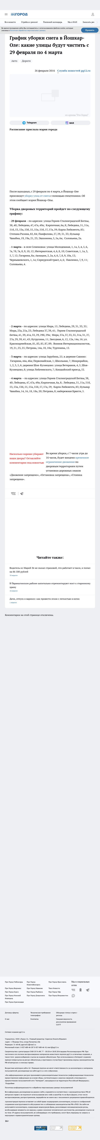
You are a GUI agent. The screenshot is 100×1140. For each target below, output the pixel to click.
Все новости (10, 22)
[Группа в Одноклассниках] (80, 990)
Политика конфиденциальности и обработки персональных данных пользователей (39, 1087)
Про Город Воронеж (13, 988)
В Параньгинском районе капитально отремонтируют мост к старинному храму (50, 587)
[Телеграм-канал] (29, 123)
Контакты (35, 1019)
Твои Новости (54, 988)
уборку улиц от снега (37, 195)
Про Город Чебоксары (14, 982)
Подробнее (9, 1083)
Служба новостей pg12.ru (73, 70)
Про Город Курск (12, 992)
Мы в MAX (72, 22)
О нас (7, 1019)
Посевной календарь (52, 22)
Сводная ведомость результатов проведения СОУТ (66, 1022)
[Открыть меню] (6, 14)
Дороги (26, 60)
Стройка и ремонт (29, 22)
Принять (89, 30)
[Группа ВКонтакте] (73, 990)
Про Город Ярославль (57, 982)
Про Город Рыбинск (35, 992)
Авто (14, 60)
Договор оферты (12, 1013)
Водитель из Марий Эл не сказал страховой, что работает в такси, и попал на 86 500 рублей (50, 571)
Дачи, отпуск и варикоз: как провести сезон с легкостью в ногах (50, 600)
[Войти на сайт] (93, 14)
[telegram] (23, 494)
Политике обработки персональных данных (27, 30)
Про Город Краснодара (14, 1002)
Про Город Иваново (35, 988)
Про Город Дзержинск (36, 995)
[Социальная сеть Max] (70, 123)
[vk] (13, 494)
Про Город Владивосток (58, 995)
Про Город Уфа (55, 992)
